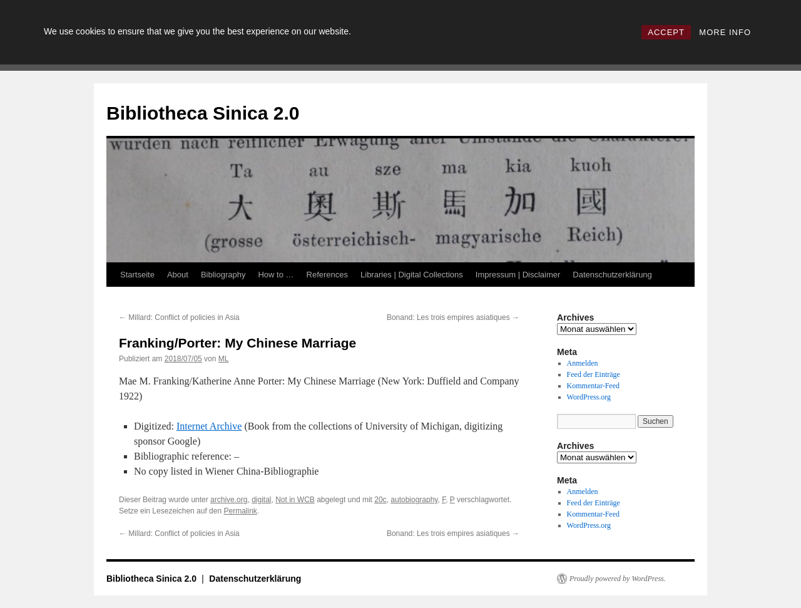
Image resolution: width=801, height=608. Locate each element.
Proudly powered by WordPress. (617, 578)
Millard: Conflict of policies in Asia (179, 317)
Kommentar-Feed (593, 385)
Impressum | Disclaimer (518, 274)
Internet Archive (209, 426)
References (327, 274)
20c (380, 499)
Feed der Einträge (593, 374)
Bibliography (223, 274)
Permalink (240, 511)
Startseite (137, 274)
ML (223, 358)
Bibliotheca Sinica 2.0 (202, 113)
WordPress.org (589, 397)
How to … (275, 274)
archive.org (228, 499)
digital (261, 499)
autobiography (413, 499)
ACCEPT (666, 32)
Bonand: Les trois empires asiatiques (453, 317)
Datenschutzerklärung (612, 274)
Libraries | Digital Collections (411, 274)
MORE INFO (725, 32)
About (177, 274)
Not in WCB (295, 499)
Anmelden (582, 363)
